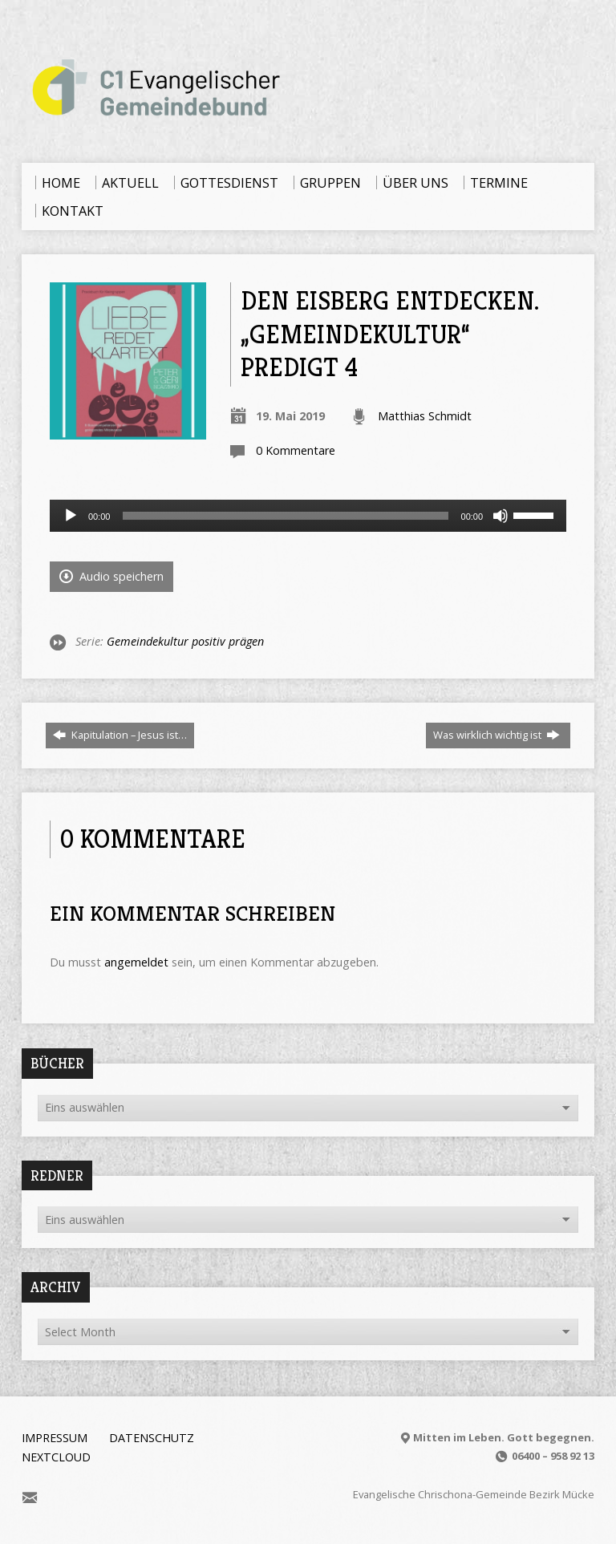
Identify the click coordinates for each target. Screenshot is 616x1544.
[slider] (285, 516)
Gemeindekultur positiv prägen (185, 641)
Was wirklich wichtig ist (496, 734)
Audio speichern (111, 576)
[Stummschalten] (500, 516)
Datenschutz (151, 1437)
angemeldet (136, 962)
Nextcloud (56, 1457)
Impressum (54, 1437)
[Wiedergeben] (71, 516)
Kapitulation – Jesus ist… (120, 734)
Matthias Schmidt (425, 415)
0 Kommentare (295, 450)
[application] (308, 516)
